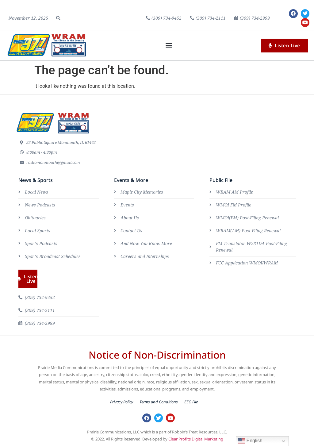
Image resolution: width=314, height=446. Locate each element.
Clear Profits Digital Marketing (195, 439)
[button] (58, 18)
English (250, 441)
